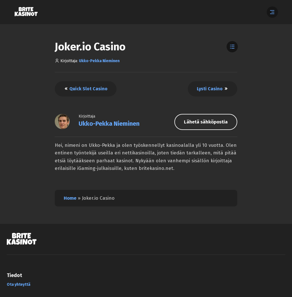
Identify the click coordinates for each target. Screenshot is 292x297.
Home (70, 198)
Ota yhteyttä (18, 284)
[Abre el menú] (272, 12)
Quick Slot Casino (86, 88)
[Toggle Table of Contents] (232, 46)
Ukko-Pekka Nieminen (99, 60)
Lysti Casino (212, 88)
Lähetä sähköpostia (206, 122)
